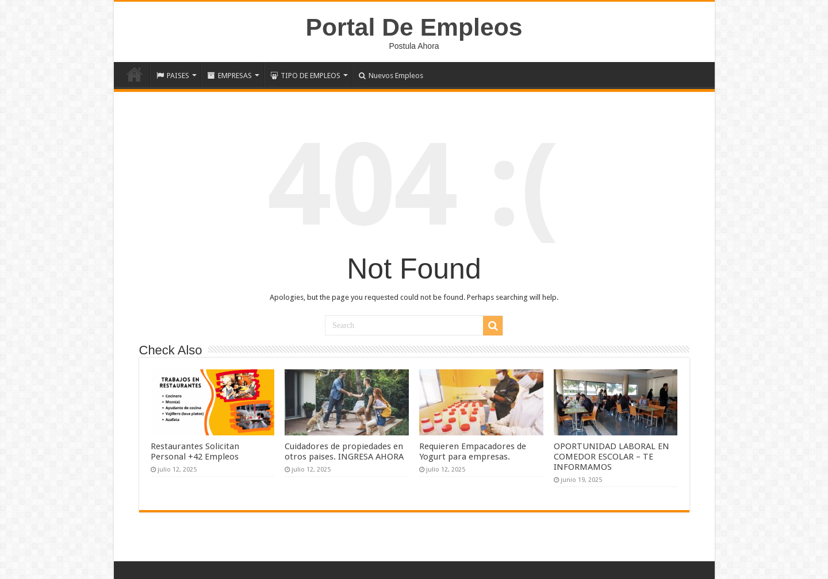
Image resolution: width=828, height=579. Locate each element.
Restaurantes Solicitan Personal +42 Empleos (195, 451)
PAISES (172, 75)
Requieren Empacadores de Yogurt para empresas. (472, 451)
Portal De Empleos (414, 27)
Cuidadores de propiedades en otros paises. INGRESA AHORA (344, 451)
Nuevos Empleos (391, 75)
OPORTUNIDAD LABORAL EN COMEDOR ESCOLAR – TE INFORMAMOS (611, 456)
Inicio (135, 74)
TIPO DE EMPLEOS (305, 75)
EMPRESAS (230, 75)
